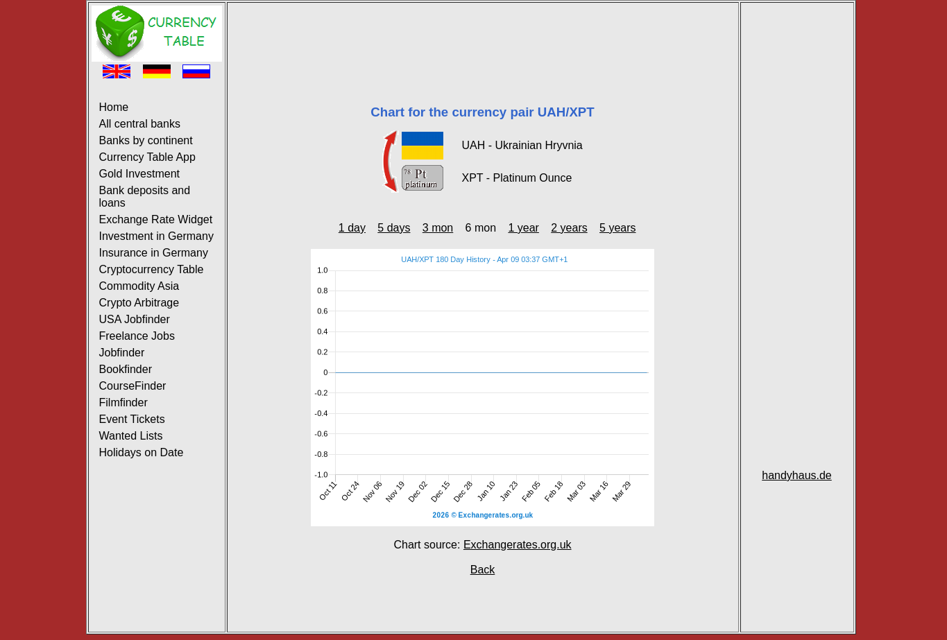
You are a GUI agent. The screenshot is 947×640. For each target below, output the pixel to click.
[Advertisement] (482, 37)
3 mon (438, 228)
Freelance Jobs (137, 336)
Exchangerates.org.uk (517, 545)
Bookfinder (126, 369)
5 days (393, 228)
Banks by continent (146, 140)
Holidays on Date (141, 452)
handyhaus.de (797, 475)
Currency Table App (147, 157)
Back (482, 570)
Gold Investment (139, 174)
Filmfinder (123, 402)
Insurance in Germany (153, 253)
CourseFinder (133, 386)
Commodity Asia (139, 286)
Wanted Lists (131, 436)
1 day (352, 228)
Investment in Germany (156, 236)
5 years (617, 228)
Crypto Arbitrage (139, 303)
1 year (523, 228)
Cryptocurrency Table (151, 269)
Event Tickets (132, 419)
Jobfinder (122, 352)
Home (114, 107)
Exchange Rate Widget (156, 219)
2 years (569, 228)
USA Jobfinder (134, 319)
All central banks (139, 124)
